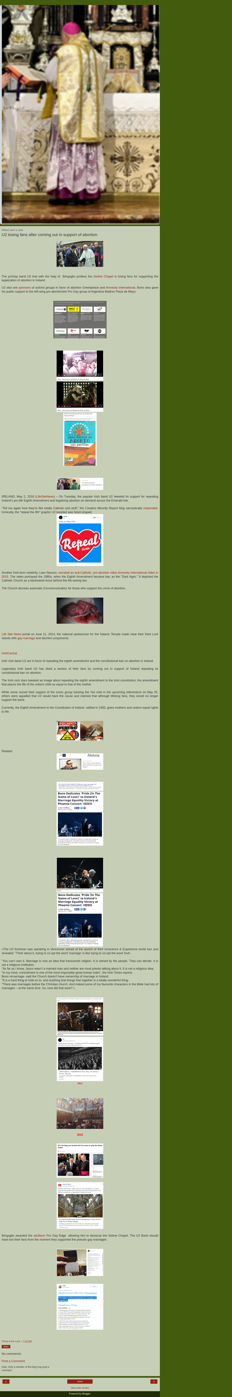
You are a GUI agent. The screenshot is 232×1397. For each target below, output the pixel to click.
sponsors (25, 287)
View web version (80, 1388)
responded (150, 508)
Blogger (86, 1393)
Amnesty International (120, 287)
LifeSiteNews (45, 496)
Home (80, 1381)
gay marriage (26, 638)
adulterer (39, 1235)
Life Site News (11, 634)
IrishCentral (9, 653)
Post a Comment (13, 1361)
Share (6, 1346)
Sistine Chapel (103, 276)
